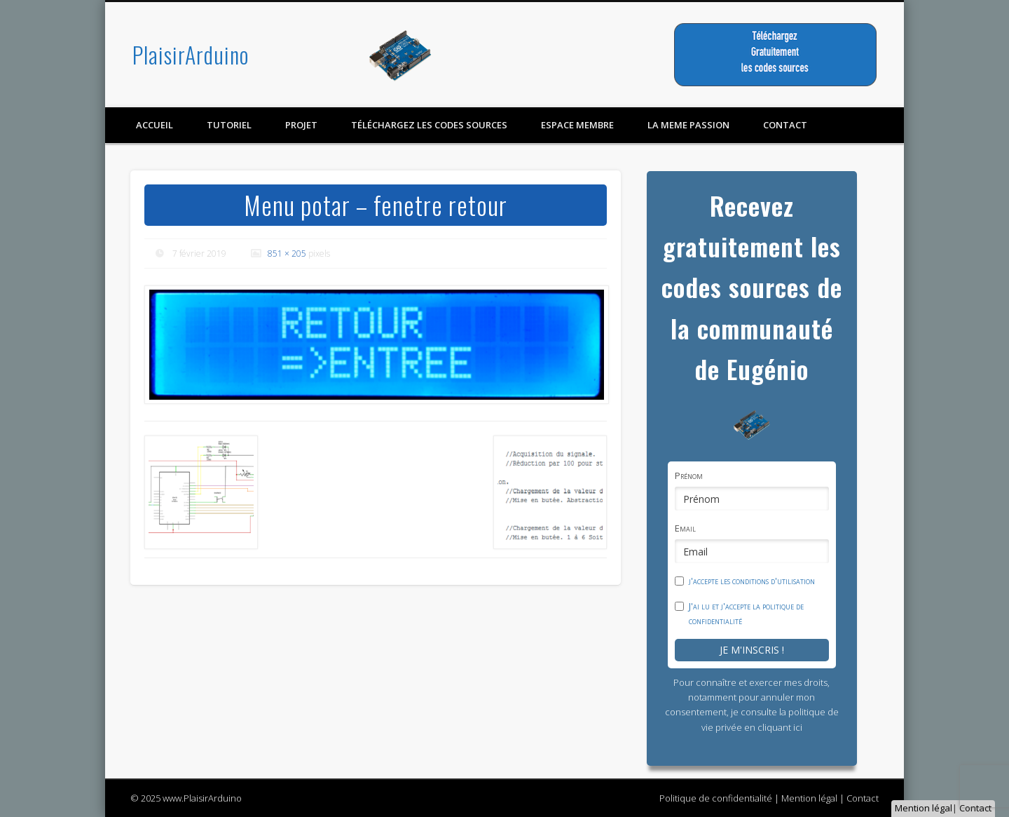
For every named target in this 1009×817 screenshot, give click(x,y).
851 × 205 (287, 253)
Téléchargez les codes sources (429, 125)
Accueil (154, 125)
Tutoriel (229, 125)
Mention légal (923, 808)
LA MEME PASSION (688, 125)
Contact (975, 808)
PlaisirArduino (190, 54)
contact (785, 125)
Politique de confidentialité (715, 798)
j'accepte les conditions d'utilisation (752, 580)
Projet (301, 125)
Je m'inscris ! (752, 649)
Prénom (689, 475)
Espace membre (577, 125)
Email (685, 528)
